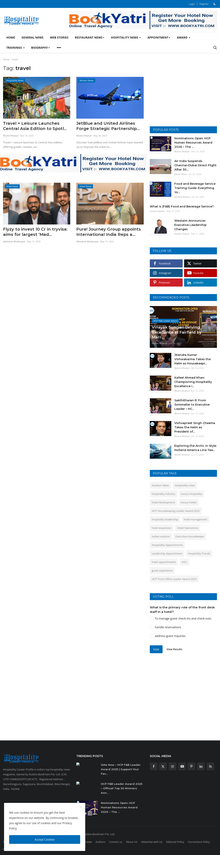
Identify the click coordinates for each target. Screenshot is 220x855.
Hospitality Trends (199, 553)
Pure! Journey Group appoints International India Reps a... (108, 232)
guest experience (162, 570)
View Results (174, 649)
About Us (131, 842)
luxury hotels (188, 502)
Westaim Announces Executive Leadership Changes (190, 225)
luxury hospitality (191, 494)
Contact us (115, 842)
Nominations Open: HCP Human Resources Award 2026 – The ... (193, 142)
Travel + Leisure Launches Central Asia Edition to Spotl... (35, 126)
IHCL (184, 562)
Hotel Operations (187, 528)
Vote (156, 649)
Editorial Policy (175, 842)
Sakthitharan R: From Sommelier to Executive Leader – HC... (192, 404)
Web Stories (59, 37)
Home (10, 37)
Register (204, 4)
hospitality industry (163, 494)
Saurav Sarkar (157, 211)
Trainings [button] (15, 47)
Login (192, 4)
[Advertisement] (184, 94)
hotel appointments (164, 562)
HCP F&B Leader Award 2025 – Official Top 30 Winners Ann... (121, 788)
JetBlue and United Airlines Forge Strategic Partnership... (108, 126)
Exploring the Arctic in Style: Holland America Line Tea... (195, 448)
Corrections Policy (199, 842)
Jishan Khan (180, 174)
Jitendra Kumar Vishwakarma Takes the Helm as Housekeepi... (192, 359)
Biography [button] (40, 47)
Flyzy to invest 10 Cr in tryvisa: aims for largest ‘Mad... (35, 232)
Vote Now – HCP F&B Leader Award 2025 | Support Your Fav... (121, 769)
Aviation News (160, 485)
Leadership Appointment (167, 553)
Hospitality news (185, 485)
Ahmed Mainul (182, 196)
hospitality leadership (165, 519)
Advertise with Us (151, 842)
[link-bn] (143, 20)
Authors (100, 842)
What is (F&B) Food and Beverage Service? (182, 206)
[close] (81, 807)
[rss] (210, 766)
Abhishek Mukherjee (14, 241)
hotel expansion (161, 528)
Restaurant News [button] (90, 37)
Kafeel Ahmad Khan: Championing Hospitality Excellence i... (193, 382)
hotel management (195, 519)
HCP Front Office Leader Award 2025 (174, 579)
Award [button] (183, 37)
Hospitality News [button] (126, 37)
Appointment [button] (158, 37)
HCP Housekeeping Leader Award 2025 (176, 511)
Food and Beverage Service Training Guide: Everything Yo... (195, 188)
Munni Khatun (10, 135)
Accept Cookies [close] (45, 839)
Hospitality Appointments (167, 545)
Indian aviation (161, 536)
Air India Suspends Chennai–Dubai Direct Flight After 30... (195, 165)
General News (32, 37)
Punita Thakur (182, 233)
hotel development (163, 502)
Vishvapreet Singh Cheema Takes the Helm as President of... (194, 427)
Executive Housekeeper (190, 536)
